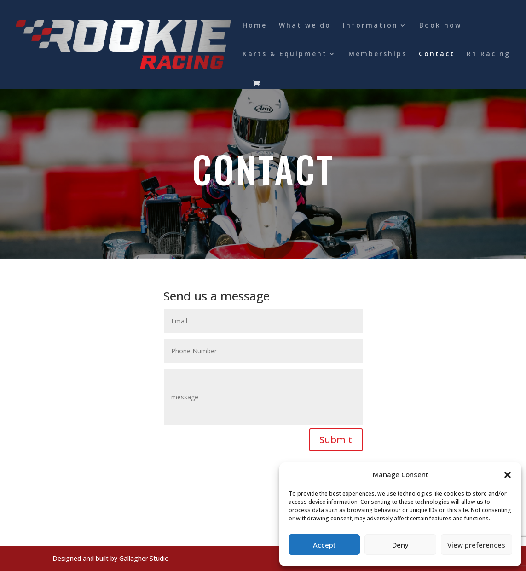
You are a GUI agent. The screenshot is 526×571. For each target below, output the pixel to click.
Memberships (377, 54)
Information (370, 25)
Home (255, 25)
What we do (305, 25)
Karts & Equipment (285, 54)
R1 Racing (488, 54)
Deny (400, 544)
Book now (440, 25)
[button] (507, 474)
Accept (324, 544)
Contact (437, 54)
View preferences (476, 544)
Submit (336, 439)
